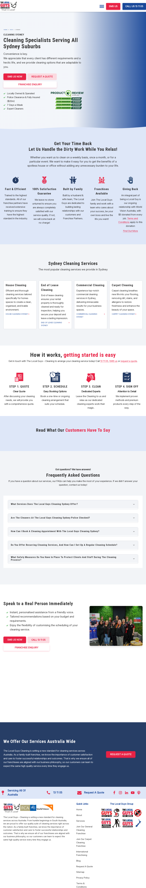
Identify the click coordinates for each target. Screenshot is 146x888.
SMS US (113, 6)
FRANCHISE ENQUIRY (30, 84)
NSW (11, 29)
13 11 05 (104, 360)
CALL (39, 640)
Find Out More (130, 230)
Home (5, 29)
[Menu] (102, 6)
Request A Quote (42, 76)
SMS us (113, 360)
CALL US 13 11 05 (134, 6)
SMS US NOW (14, 76)
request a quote (129, 360)
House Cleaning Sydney (17, 314)
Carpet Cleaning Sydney (123, 314)
